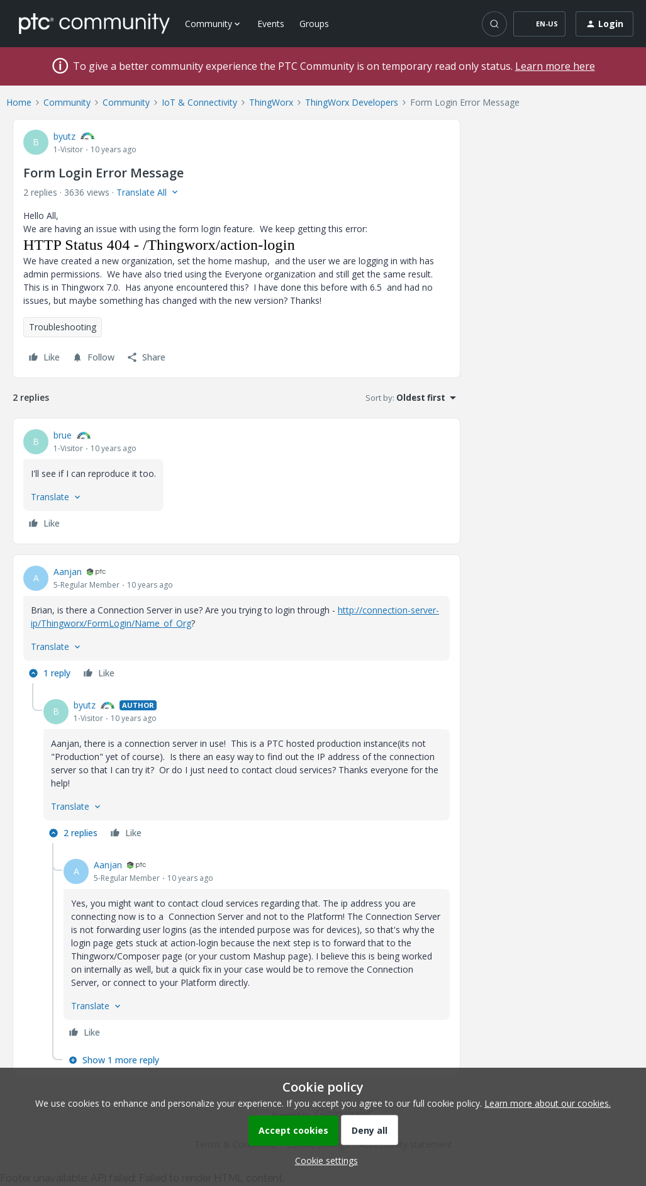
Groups (314, 24)
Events (270, 24)
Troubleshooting (62, 327)
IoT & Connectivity (199, 102)
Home (18, 102)
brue (62, 435)
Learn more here (555, 66)
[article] (236, 481)
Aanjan (67, 572)
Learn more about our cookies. (547, 1103)
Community (67, 102)
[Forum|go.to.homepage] (94, 23)
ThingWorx (271, 102)
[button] (539, 23)
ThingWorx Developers (351, 102)
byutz (64, 136)
